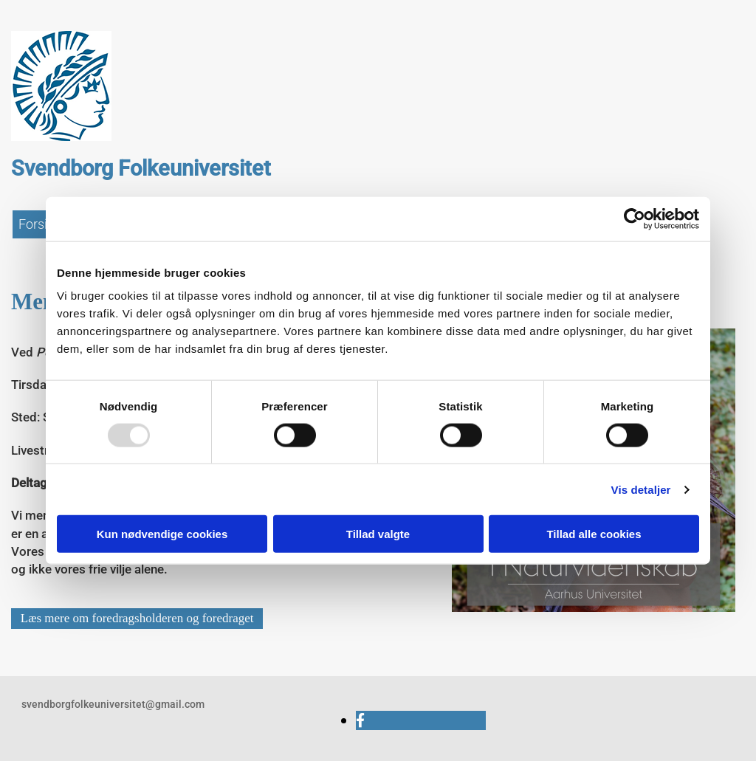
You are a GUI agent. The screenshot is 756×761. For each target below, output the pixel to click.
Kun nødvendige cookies (162, 534)
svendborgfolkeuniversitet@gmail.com (113, 704)
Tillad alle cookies (593, 534)
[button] (137, 618)
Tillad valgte (378, 534)
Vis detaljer (641, 489)
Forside (39, 224)
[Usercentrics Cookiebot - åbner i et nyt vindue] (634, 218)
